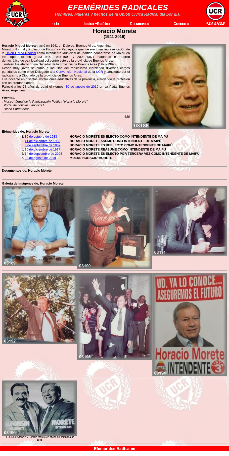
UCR (99, 72)
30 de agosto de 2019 (82, 86)
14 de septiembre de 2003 (43, 153)
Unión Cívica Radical (20, 53)
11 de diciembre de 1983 (42, 141)
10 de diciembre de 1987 (42, 149)
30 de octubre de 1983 (41, 136)
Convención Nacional (71, 72)
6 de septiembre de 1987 (42, 145)
